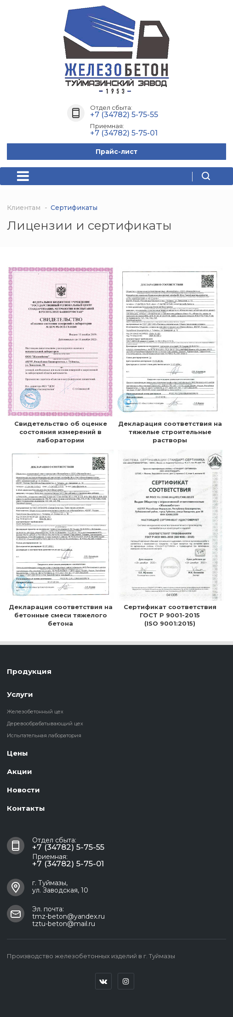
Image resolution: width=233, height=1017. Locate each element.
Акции (19, 771)
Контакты (26, 808)
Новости (23, 789)
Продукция (29, 671)
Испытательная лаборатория (44, 735)
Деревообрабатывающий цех (45, 723)
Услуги (20, 694)
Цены (17, 753)
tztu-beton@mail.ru (63, 924)
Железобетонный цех (35, 711)
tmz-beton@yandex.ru (68, 916)
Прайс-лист (116, 151)
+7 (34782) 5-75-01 (124, 133)
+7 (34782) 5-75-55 (124, 114)
